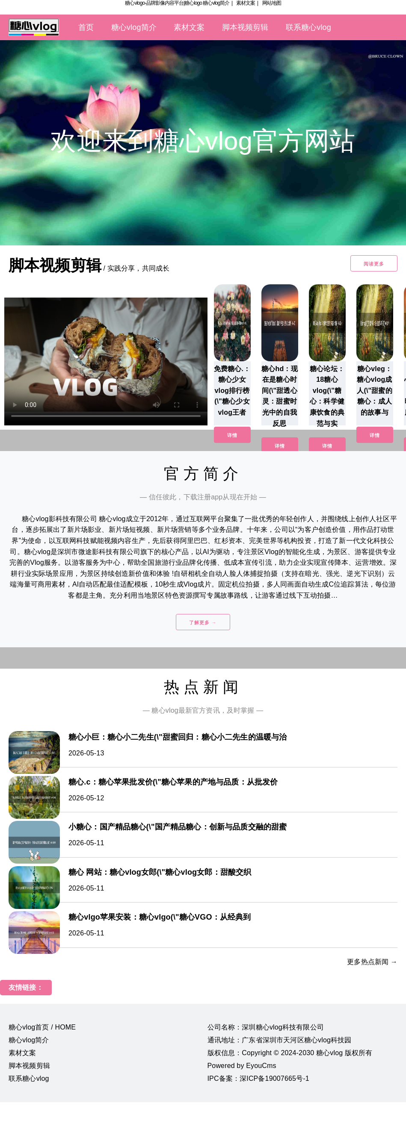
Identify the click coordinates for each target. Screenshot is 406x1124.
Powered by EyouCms (241, 1065)
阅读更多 (374, 263)
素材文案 (245, 3)
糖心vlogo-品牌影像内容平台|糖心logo (163, 3)
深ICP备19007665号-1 (274, 1078)
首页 (86, 27)
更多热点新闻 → (372, 961)
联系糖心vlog (308, 27)
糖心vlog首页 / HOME (42, 1027)
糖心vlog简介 (216, 3)
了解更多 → (202, 622)
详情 (232, 435)
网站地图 (271, 3)
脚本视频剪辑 (245, 27)
